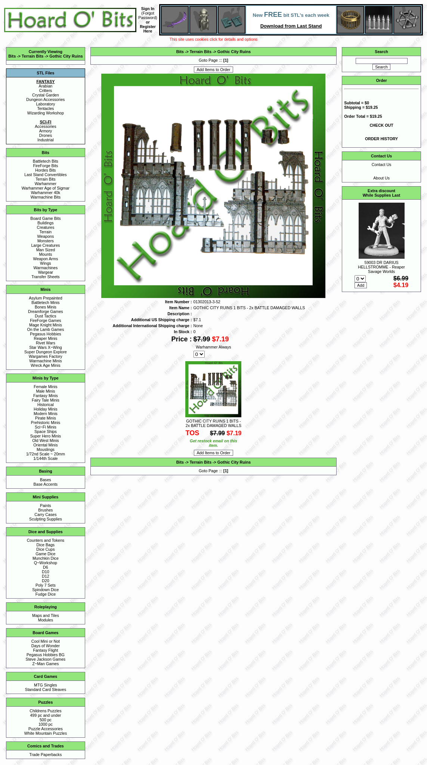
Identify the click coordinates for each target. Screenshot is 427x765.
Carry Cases (45, 514)
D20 (45, 580)
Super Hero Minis (45, 436)
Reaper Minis (46, 338)
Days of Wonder (45, 645)
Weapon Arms (45, 258)
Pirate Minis (45, 418)
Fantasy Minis (45, 395)
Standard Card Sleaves (45, 689)
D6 (45, 567)
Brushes (45, 510)
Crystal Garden (45, 95)
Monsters (45, 241)
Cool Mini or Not (45, 641)
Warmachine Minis (45, 361)
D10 (45, 571)
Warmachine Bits (46, 197)
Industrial (45, 140)
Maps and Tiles (45, 615)
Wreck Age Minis (45, 365)
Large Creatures (45, 245)
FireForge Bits (45, 165)
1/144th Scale (45, 458)
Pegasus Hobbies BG (46, 654)
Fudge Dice (45, 594)
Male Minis (45, 391)
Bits (12, 56)
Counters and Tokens (46, 540)
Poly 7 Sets (45, 585)
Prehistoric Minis (45, 422)
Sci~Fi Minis (45, 427)
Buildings (45, 223)
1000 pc (45, 724)
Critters (45, 90)
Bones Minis (45, 307)
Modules (45, 620)
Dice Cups (45, 549)
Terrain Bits (32, 56)
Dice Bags (46, 545)
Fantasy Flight (45, 650)
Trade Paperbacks (46, 754)
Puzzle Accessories (45, 728)
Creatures (46, 227)
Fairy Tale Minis (45, 400)
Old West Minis (45, 440)
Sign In (148, 8)
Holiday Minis (45, 409)
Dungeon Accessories (45, 99)
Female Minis (45, 386)
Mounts (45, 254)
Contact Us (382, 164)
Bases (45, 479)
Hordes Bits (45, 170)
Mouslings (46, 449)
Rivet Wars (45, 343)
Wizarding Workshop (45, 113)
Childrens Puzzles (45, 711)
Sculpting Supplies (45, 519)
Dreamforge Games (45, 311)
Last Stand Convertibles (45, 174)
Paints (45, 505)
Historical (45, 404)
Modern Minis (46, 413)
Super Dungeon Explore (45, 352)
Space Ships (45, 431)
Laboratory (45, 104)
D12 (45, 576)
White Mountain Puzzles (45, 733)
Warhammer (45, 183)
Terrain (46, 232)
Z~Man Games (46, 663)
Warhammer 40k (45, 192)
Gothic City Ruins (66, 56)
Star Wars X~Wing (45, 347)
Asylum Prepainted (45, 298)
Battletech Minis (45, 302)
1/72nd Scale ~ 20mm (45, 454)
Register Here (148, 28)
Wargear (45, 272)
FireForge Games (45, 320)
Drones (45, 135)
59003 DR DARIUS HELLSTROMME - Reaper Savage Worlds (381, 267)
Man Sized (45, 250)
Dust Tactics (45, 316)
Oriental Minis (45, 445)
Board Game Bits (45, 218)
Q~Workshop (45, 562)
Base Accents (46, 484)
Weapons (45, 236)
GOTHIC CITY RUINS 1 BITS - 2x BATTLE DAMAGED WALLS (213, 423)
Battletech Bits (45, 161)
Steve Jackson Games (46, 659)
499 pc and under (45, 715)
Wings (45, 263)
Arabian (46, 86)
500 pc (46, 720)
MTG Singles (45, 685)
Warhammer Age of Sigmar (45, 188)
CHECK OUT (381, 125)
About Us (381, 178)
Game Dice (45, 554)
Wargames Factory (45, 356)
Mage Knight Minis (45, 325)
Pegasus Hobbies (45, 334)
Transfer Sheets (45, 276)
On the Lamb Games (45, 329)
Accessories (45, 126)
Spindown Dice (45, 589)
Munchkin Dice (46, 558)
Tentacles (45, 108)
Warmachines (46, 267)
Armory (45, 131)
